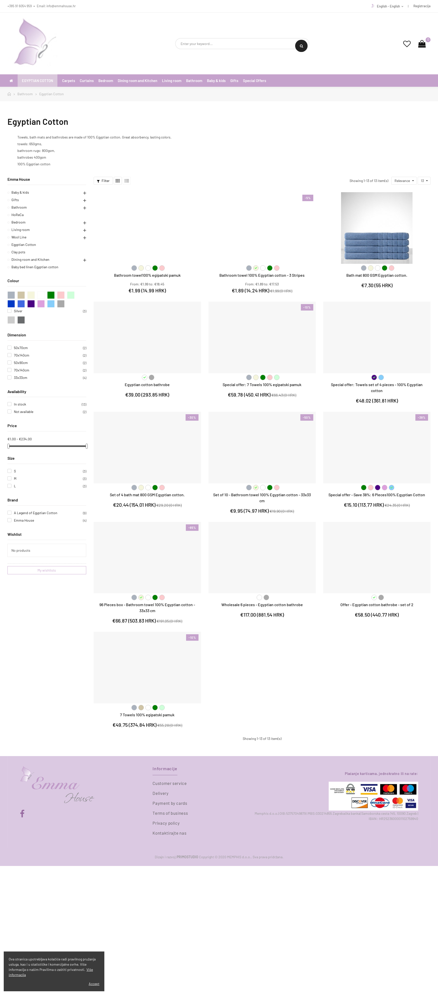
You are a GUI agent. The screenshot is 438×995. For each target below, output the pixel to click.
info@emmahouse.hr (61, 6)
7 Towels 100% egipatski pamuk (147, 714)
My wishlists (47, 570)
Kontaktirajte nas (169, 832)
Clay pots (18, 252)
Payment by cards (170, 803)
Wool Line (18, 237)
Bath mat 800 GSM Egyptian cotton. (376, 275)
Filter (103, 181)
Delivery (160, 793)
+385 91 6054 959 (19, 6)
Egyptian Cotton (23, 244)
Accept (94, 984)
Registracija (422, 6)
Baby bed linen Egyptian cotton (34, 267)
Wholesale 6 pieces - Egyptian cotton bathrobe (262, 604)
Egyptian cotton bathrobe (147, 384)
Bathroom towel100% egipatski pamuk (147, 275)
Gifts (15, 200)
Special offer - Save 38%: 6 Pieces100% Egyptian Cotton (376, 494)
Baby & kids (20, 192)
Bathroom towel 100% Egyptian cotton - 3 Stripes (262, 275)
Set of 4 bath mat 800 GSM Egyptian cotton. (147, 494)
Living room (20, 229)
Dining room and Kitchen (30, 259)
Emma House (18, 179)
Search (301, 46)
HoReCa (17, 215)
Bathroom (19, 207)
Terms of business (170, 813)
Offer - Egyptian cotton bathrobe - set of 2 (376, 604)
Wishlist (14, 534)
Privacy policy (166, 822)
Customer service (170, 783)
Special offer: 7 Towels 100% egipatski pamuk (262, 384)
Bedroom (18, 222)
